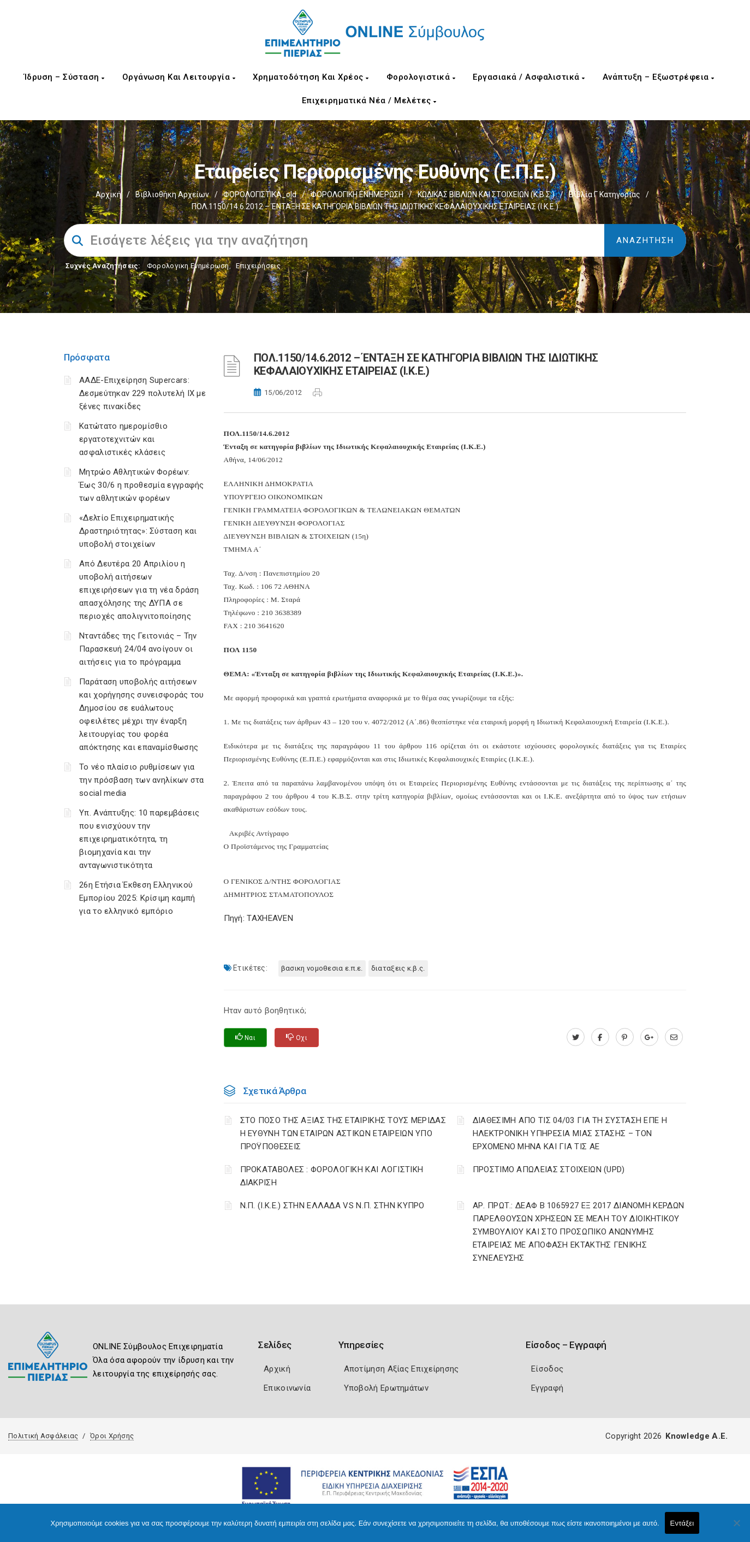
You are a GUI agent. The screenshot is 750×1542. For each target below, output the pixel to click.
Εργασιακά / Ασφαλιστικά (529, 77)
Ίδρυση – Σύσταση (64, 77)
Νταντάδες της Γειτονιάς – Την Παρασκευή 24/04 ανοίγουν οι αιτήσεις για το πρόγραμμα (138, 649)
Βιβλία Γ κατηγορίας (604, 194)
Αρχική (108, 194)
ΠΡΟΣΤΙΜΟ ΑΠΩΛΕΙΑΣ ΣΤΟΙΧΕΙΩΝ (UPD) (549, 1169)
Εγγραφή (547, 1388)
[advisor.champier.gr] (674, 1037)
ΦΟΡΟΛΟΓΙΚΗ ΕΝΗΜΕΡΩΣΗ (357, 194)
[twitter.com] (575, 1037)
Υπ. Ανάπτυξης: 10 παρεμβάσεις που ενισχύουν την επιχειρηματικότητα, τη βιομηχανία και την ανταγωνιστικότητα (139, 839)
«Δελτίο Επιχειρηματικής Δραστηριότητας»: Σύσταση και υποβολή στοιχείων (138, 531)
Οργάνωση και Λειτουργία (179, 77)
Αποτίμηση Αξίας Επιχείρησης (401, 1369)
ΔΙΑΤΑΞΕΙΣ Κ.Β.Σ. (398, 968)
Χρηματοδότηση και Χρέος (311, 77)
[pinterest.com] (624, 1037)
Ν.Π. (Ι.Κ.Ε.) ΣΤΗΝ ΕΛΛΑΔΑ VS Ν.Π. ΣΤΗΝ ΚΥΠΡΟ (332, 1205)
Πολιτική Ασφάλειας (43, 1436)
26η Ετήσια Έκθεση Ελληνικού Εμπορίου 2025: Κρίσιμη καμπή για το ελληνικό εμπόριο (137, 898)
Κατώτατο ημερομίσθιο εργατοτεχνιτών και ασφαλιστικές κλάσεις (123, 439)
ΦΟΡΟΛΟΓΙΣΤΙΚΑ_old (259, 194)
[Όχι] (736, 1528)
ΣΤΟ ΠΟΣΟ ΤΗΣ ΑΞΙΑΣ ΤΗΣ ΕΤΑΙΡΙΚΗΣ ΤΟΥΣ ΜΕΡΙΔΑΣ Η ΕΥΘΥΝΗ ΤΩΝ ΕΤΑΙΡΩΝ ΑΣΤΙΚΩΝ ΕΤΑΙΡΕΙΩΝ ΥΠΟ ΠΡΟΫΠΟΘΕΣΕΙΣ (343, 1133)
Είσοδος (547, 1369)
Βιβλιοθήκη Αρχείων (172, 194)
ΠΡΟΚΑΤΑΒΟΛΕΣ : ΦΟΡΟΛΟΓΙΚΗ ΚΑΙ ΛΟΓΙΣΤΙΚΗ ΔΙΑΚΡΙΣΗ (332, 1176)
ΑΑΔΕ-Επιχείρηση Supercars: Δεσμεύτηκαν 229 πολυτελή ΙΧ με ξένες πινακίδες (142, 393)
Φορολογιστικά (421, 77)
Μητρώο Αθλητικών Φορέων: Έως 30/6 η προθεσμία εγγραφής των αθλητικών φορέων (141, 485)
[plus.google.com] (649, 1037)
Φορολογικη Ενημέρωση (188, 266)
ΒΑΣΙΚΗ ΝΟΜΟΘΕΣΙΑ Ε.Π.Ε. (322, 968)
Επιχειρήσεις (258, 266)
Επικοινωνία (287, 1388)
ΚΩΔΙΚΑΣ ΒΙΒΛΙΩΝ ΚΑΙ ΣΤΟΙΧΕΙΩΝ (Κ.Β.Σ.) (486, 194)
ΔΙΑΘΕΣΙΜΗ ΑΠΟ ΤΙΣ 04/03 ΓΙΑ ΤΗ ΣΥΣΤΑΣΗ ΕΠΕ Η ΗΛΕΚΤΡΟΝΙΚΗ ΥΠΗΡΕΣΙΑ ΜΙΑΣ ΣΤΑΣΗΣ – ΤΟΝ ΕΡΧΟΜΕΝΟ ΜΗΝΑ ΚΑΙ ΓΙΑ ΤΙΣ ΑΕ (570, 1133)
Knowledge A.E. (696, 1436)
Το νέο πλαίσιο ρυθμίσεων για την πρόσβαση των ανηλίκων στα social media (141, 780)
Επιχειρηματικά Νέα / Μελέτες (369, 100)
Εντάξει (682, 1523)
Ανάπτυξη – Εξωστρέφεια (659, 77)
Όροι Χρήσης (112, 1436)
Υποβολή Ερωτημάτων (386, 1388)
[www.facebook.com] (600, 1037)
